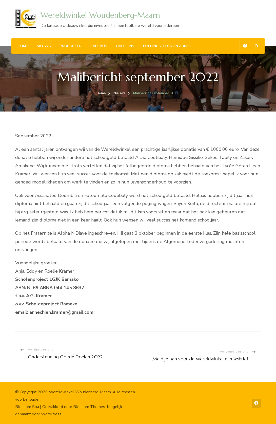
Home (23, 46)
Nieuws (44, 46)
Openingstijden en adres (167, 46)
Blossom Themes (89, 407)
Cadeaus (98, 46)
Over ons (125, 46)
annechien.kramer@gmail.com (61, 312)
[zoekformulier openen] (256, 46)
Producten (71, 46)
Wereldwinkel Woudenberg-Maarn (100, 15)
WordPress (51, 414)
